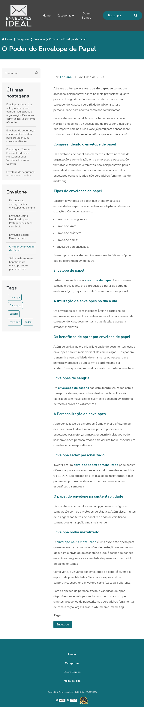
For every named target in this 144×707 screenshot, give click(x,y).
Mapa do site (72, 681)
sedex (28, 322)
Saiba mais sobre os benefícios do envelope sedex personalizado (21, 264)
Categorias (64, 15)
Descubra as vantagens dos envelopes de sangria (22, 204)
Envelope (16, 192)
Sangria (14, 314)
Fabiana (66, 77)
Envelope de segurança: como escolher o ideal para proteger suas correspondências (20, 136)
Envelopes (15, 305)
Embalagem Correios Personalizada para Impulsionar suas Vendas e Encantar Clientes (18, 157)
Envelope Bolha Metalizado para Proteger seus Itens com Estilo (20, 221)
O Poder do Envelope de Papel (21, 248)
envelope (15, 322)
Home (47, 15)
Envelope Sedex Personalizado (18, 236)
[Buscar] (135, 15)
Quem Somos (86, 15)
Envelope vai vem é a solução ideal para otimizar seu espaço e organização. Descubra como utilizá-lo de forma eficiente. (20, 113)
